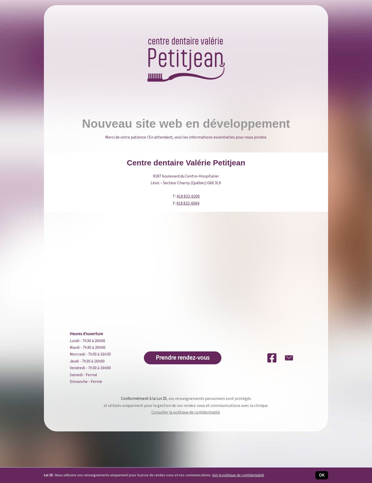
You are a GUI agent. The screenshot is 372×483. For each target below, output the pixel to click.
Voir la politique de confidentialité (238, 475)
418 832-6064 (187, 203)
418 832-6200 (188, 196)
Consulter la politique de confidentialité (185, 412)
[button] (182, 357)
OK (321, 475)
